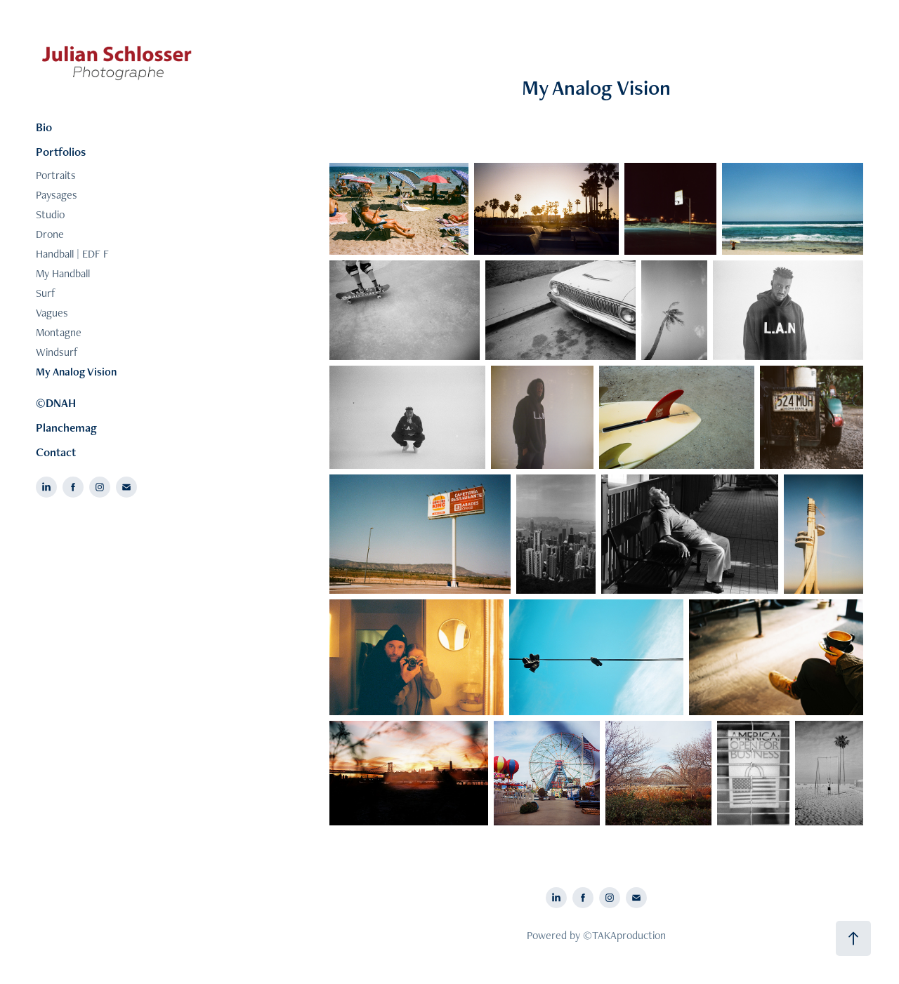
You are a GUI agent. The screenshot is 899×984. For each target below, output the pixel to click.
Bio (44, 127)
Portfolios (61, 151)
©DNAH (56, 403)
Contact (56, 452)
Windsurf (57, 352)
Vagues (52, 312)
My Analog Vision (76, 371)
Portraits (56, 175)
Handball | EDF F (72, 253)
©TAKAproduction (624, 935)
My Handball (63, 273)
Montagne (58, 332)
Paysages (56, 194)
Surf (45, 293)
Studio (50, 214)
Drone (50, 234)
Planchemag (66, 427)
